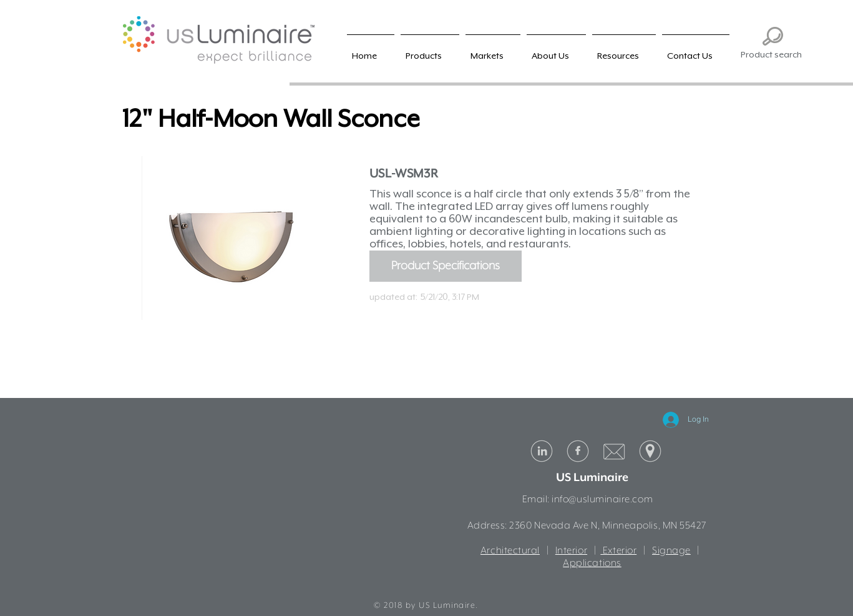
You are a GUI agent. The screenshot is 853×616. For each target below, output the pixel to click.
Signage (671, 551)
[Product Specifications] (445, 266)
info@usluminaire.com (602, 499)
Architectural (510, 551)
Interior (571, 551)
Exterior (618, 551)
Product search (771, 54)
